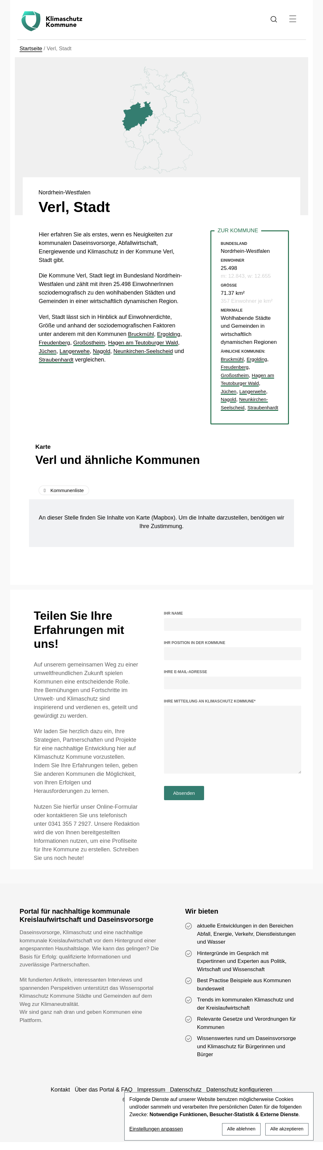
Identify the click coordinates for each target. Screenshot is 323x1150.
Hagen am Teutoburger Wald (146, 342)
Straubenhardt (68, 359)
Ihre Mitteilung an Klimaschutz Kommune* (210, 709)
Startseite (31, 49)
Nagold (104, 351)
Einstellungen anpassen (156, 1128)
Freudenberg (55, 342)
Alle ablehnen (237, 1128)
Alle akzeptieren (285, 1128)
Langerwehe (75, 351)
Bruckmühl (141, 334)
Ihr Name (173, 621)
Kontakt (60, 1097)
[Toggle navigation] (292, 19)
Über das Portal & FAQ (103, 1097)
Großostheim (90, 342)
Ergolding (170, 334)
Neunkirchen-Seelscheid (146, 351)
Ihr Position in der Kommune (195, 650)
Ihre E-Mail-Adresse (185, 680)
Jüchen (48, 351)
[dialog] (219, 1116)
